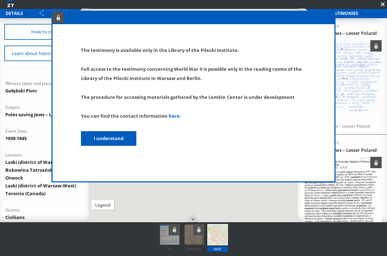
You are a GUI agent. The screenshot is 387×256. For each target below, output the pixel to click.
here (174, 116)
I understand (109, 138)
